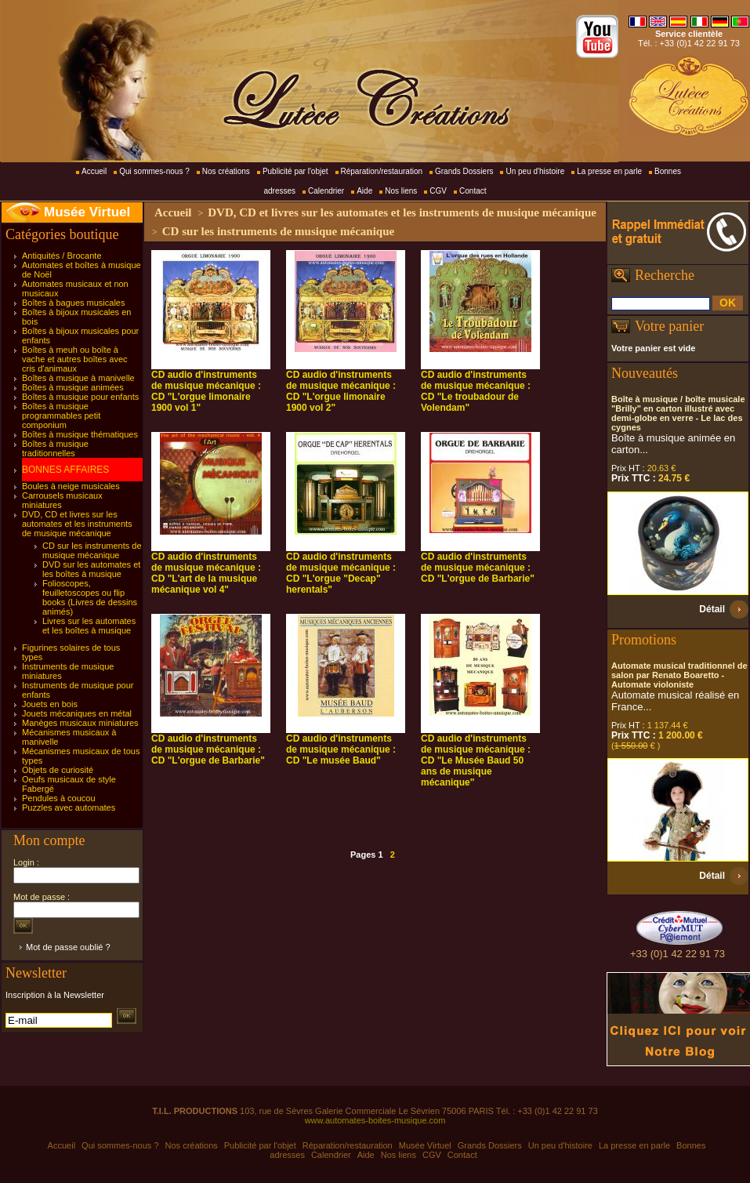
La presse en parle (609, 171)
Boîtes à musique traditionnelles (55, 448)
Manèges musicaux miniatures (80, 723)
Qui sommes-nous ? (154, 171)
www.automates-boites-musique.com (375, 1120)
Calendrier (326, 191)
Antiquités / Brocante (62, 255)
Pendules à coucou (59, 798)
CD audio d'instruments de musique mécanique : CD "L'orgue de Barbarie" (477, 567)
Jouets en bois (50, 704)
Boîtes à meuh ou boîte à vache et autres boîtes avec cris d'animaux (75, 359)
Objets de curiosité (57, 770)
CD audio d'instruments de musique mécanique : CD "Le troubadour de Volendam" (476, 391)
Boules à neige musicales (71, 486)
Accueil (94, 171)
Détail (712, 609)
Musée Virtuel (87, 212)
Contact (472, 191)
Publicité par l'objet (295, 171)
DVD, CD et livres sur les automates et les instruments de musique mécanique (77, 524)
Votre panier (669, 326)
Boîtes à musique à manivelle (78, 378)
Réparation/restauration (382, 171)
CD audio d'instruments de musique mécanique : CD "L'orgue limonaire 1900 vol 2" (341, 391)
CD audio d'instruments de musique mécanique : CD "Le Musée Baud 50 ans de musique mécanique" (476, 760)
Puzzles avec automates (68, 807)
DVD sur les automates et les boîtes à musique (91, 569)
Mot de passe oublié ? (68, 947)
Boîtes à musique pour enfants (80, 396)
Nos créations (226, 171)
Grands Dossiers (464, 171)
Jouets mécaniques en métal (77, 713)
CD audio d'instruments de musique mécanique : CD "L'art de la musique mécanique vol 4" (206, 573)
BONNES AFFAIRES (65, 469)
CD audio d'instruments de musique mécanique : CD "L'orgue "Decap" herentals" (341, 573)
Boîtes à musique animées (73, 387)
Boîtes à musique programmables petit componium (61, 415)
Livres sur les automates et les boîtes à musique (89, 625)
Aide (364, 191)
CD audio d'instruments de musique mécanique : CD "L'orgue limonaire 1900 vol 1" (206, 391)
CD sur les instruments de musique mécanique (92, 550)
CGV (438, 191)
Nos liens (401, 191)
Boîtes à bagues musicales (73, 302)
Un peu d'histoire (534, 171)
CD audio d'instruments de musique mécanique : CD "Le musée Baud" (341, 749)
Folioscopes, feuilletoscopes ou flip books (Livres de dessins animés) (89, 597)
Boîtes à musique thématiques (80, 434)
